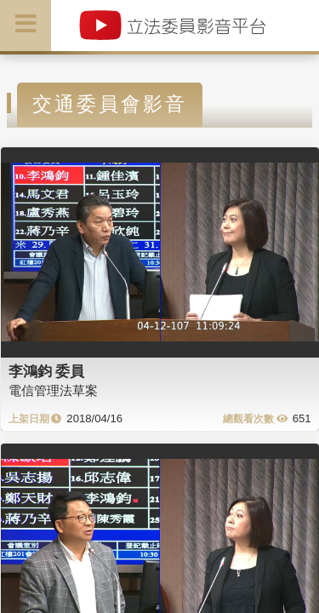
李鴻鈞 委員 (47, 371)
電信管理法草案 (53, 390)
